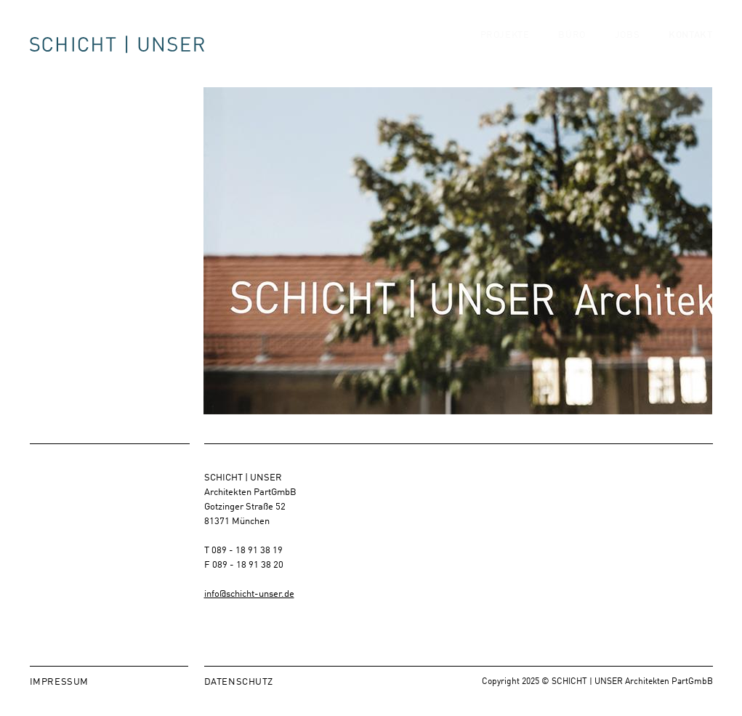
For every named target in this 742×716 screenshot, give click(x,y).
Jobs (627, 47)
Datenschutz (239, 681)
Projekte (505, 47)
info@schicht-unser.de (249, 593)
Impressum (59, 681)
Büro (571, 47)
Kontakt (690, 47)
